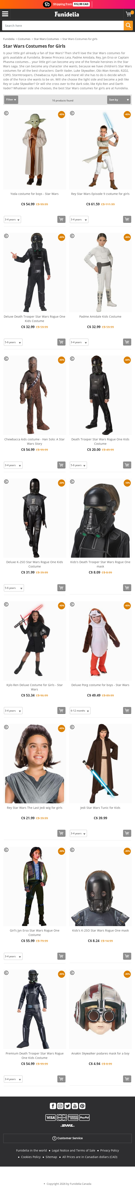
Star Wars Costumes (46, 39)
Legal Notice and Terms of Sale (73, 1150)
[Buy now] (61, 219)
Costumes (24, 39)
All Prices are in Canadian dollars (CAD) (89, 1157)
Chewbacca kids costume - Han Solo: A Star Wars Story (34, 441)
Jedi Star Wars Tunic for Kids (100, 808)
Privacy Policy (109, 1150)
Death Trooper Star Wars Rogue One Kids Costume (100, 441)
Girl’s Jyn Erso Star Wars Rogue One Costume (34, 932)
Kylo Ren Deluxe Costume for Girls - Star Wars (34, 687)
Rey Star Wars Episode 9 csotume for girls (100, 194)
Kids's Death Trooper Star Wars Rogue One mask (100, 564)
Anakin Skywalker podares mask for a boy (100, 1053)
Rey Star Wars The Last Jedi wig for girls (34, 808)
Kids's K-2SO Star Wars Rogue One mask (100, 930)
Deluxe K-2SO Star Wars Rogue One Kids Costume (34, 564)
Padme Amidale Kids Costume (100, 316)
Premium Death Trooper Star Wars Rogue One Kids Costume (35, 1055)
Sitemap (51, 1157)
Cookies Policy (31, 1157)
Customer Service (67, 1138)
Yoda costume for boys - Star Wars (34, 194)
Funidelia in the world (31, 1150)
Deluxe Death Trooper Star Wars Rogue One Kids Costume (34, 318)
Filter (9, 99)
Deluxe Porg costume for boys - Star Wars (100, 685)
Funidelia (8, 39)
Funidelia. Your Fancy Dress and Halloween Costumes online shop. (67, 14)
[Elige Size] (12, 219)
